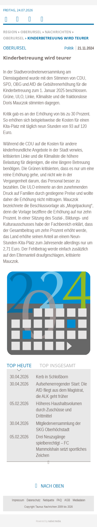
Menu (17, 22)
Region (10, 31)
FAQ (59, 500)
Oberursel (30, 31)
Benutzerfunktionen (41, 22)
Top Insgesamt (58, 365)
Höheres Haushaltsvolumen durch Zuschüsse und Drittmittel (59, 410)
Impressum (18, 500)
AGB (67, 500)
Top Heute (19, 366)
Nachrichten (58, 31)
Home (6, 22)
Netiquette (48, 500)
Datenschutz (33, 500)
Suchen (28, 22)
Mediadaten (79, 500)
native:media (54, 521)
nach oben (52, 486)
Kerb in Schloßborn (52, 376)
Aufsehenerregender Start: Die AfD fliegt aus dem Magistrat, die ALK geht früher (61, 390)
